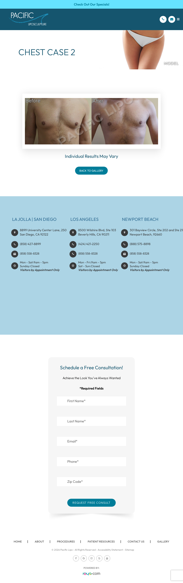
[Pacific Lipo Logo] (28, 19)
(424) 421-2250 (88, 247)
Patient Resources (101, 541)
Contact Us (136, 541)
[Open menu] (178, 19)
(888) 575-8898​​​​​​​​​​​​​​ (139, 247)
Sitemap (129, 549)
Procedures (66, 541)
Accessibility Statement (110, 549)
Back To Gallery (91, 170)
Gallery (163, 541)
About (39, 541)
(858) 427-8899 (30, 247)
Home (18, 541)
